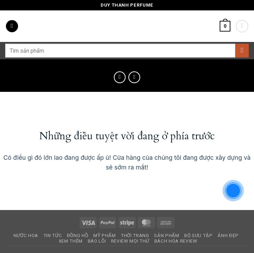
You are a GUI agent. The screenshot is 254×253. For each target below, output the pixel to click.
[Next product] (120, 77)
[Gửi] (242, 50)
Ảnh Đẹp (228, 235)
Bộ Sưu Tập (198, 235)
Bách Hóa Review (175, 241)
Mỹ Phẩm (104, 235)
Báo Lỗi (97, 241)
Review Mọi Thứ (130, 241)
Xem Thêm (71, 241)
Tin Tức (52, 235)
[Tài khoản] (242, 26)
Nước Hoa (26, 235)
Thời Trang (135, 235)
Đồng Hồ (77, 235)
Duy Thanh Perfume (127, 5)
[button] (12, 26)
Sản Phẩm (166, 235)
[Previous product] (134, 77)
